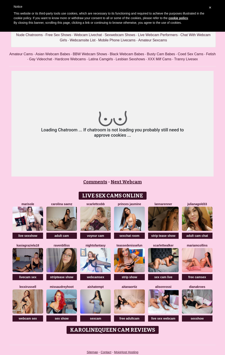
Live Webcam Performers (158, 35)
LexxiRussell (27, 287)
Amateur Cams (21, 54)
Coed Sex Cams (190, 54)
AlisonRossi (163, 287)
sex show (62, 318)
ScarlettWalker (163, 245)
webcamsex (95, 277)
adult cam (61, 235)
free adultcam (130, 318)
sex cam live (163, 277)
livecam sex (27, 277)
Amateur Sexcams (152, 40)
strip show (129, 277)
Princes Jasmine (129, 204)
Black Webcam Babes (127, 54)
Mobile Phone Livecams (117, 40)
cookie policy (178, 18)
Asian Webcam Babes (53, 54)
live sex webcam (163, 318)
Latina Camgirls (101, 59)
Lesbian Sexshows (130, 59)
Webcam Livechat (88, 35)
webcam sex (28, 318)
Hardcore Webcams (70, 59)
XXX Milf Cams (159, 59)
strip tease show (163, 235)
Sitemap (92, 352)
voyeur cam (95, 235)
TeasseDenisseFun (129, 245)
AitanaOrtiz (129, 287)
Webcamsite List (82, 40)
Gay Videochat (40, 59)
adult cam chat (197, 235)
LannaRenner (163, 204)
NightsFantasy (95, 245)
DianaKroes (197, 287)
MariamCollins (197, 245)
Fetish (211, 54)
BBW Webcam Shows (90, 54)
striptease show (61, 277)
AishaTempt (95, 287)
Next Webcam (126, 181)
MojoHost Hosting (126, 352)
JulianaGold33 (197, 204)
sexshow (197, 318)
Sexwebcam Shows (120, 35)
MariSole (28, 204)
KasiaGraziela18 (27, 245)
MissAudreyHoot (62, 287)
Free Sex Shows (58, 35)
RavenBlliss (62, 245)
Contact (106, 352)
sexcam (95, 318)
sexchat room (130, 235)
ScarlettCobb (95, 204)
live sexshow (27, 235)
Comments (95, 181)
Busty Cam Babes (161, 54)
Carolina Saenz (61, 204)
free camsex (197, 277)
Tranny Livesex (186, 59)
